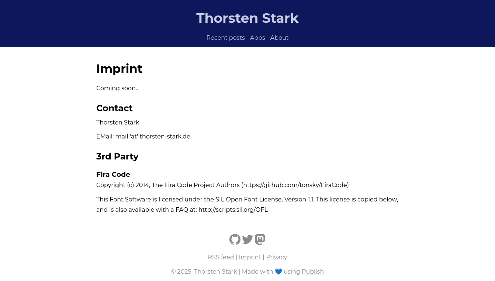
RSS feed (221, 257)
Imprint (250, 257)
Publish (313, 271)
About (279, 37)
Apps (257, 37)
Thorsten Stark (247, 18)
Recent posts (226, 37)
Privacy (276, 257)
